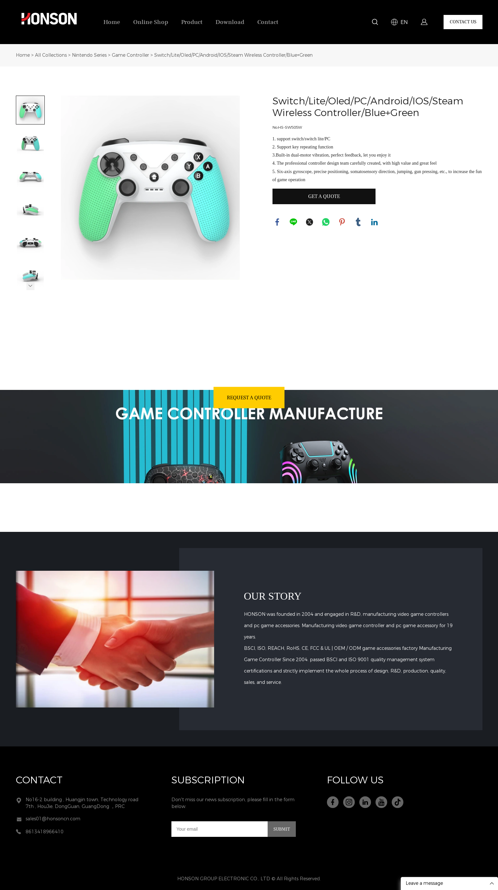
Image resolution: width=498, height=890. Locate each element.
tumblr (358, 222)
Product (192, 22)
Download (229, 22)
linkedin (374, 222)
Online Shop (150, 22)
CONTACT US (463, 22)
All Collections (51, 55)
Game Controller (130, 55)
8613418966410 (45, 832)
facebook (277, 222)
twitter (310, 222)
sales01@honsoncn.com (53, 819)
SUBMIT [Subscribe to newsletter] (281, 829)
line (293, 222)
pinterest (342, 222)
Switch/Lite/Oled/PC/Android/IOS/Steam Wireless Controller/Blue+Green (233, 55)
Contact (267, 22)
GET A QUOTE (324, 196)
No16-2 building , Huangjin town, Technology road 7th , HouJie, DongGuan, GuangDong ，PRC (82, 803)
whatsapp (326, 222)
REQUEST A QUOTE (249, 397)
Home (111, 22)
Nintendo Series (89, 55)
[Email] (219, 829)
